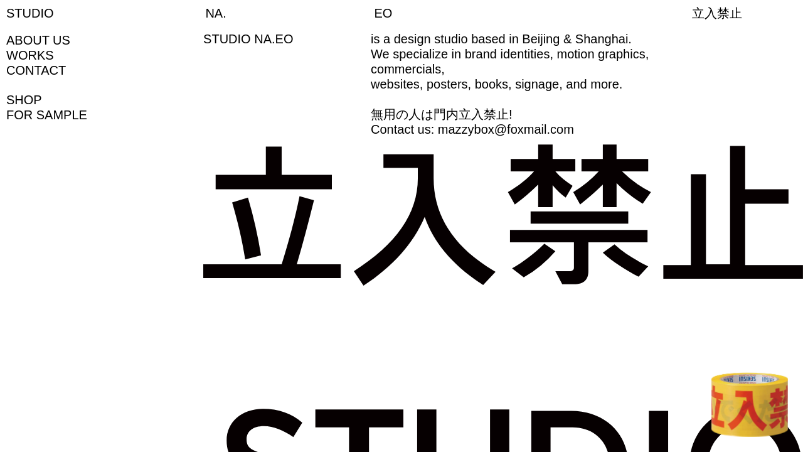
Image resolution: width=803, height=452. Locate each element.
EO (384, 13)
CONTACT (36, 70)
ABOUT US (38, 40)
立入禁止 (717, 13)
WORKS (30, 55)
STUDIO (30, 13)
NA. (215, 13)
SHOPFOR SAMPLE (46, 107)
